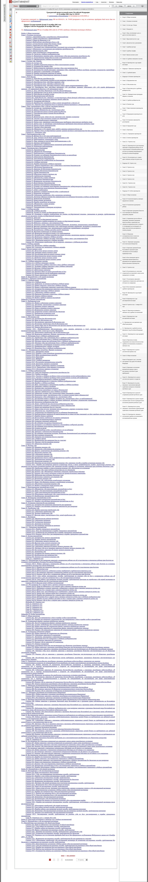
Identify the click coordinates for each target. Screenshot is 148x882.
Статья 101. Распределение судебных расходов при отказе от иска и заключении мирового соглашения (60, 235)
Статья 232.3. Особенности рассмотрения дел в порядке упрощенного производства (54, 532)
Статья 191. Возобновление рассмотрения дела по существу (46, 440)
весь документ (71, 855)
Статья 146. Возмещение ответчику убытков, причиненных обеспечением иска (52, 334)
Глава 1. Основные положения (31, 35)
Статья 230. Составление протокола (38, 522)
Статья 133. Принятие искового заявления (40, 306)
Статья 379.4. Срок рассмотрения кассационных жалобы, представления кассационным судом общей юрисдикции (64, 845)
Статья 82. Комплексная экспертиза (38, 198)
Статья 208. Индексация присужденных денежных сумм (44, 475)
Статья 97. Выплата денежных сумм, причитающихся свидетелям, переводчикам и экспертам (57, 228)
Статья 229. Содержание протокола (38, 520)
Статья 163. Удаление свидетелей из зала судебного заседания (46, 391)
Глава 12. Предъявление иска (30, 301)
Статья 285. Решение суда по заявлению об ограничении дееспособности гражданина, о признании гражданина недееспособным (68, 682)
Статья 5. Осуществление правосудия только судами (43, 44)
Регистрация (76, 2)
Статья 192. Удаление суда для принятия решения (42, 442)
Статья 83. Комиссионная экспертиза (38, 200)
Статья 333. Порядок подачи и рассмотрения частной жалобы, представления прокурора (56, 809)
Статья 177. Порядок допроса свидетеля (39, 416)
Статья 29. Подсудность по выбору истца (40, 94)
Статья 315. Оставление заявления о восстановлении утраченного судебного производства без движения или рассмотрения (67, 760)
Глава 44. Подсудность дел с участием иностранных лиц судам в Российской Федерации (131, 361)
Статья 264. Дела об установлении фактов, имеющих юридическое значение (51, 623)
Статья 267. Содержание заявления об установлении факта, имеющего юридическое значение (57, 628)
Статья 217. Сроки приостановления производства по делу (45, 492)
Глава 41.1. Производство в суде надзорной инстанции (133, 335)
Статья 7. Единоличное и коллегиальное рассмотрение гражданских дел (50, 49)
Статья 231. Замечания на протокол (38, 524)
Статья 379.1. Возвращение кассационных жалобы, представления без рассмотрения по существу (58, 838)
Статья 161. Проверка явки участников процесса (42, 388)
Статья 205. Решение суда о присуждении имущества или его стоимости (50, 470)
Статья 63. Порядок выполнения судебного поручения (43, 164)
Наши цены (119, 2)
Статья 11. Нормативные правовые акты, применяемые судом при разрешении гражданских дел (58, 56)
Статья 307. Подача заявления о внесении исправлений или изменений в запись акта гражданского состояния (62, 743)
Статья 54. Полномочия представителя (39, 146)
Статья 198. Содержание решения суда (39, 454)
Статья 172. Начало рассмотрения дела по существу (43, 407)
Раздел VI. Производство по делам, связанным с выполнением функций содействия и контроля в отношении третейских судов (131, 385)
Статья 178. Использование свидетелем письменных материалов (47, 417)
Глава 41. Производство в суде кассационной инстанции (39, 821)
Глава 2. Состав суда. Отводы (31, 61)
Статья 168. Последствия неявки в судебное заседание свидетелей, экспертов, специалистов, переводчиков (61, 400)
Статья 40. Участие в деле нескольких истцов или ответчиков (46, 118)
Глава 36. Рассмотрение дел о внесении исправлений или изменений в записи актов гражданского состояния (57, 741)
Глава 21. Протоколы (28, 517)
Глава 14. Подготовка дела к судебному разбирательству (40, 336)
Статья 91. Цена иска (33, 217)
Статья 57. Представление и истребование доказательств (45, 153)
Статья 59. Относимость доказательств (40, 157)
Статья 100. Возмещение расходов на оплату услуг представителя (48, 233)
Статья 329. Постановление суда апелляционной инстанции (46, 798)
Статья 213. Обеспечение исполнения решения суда (43, 484)
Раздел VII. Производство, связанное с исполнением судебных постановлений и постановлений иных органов (132, 416)
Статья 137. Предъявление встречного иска (40, 313)
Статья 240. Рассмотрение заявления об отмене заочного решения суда (50, 550)
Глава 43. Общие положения (129, 355)
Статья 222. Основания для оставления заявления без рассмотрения (48, 504)
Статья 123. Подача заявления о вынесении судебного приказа (46, 285)
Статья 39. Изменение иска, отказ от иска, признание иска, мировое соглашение (52, 117)
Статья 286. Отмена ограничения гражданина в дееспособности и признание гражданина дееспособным (61, 684)
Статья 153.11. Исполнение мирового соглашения (42, 369)
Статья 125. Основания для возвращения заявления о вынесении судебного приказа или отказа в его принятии (62, 289)
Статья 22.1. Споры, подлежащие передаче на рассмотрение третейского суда (52, 80)
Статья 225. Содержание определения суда (40, 511)
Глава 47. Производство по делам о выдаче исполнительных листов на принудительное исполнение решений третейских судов (133, 400)
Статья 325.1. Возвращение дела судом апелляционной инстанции (47, 784)
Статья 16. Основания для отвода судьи (39, 66)
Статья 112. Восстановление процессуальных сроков (43, 259)
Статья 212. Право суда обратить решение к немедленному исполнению (50, 482)
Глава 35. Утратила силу (34, 739)
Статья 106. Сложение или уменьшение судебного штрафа (45, 247)
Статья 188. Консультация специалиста (39, 435)
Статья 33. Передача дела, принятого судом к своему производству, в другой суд (52, 103)
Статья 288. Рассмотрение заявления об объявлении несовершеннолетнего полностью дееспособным (59, 689)
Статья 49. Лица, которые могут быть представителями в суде (47, 137)
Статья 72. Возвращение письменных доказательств (43, 181)
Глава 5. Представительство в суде (33, 134)
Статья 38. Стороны (33, 115)
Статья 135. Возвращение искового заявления (41, 310)
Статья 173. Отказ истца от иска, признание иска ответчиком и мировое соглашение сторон (57, 409)
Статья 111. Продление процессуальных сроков (41, 257)
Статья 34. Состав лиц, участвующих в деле (41, 108)
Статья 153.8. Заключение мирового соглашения (42, 364)
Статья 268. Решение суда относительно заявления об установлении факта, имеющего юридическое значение (62, 630)
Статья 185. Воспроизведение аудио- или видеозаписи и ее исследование (49, 430)
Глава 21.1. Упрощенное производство (33, 527)
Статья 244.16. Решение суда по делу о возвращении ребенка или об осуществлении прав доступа (58, 574)
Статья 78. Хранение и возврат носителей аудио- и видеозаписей (47, 191)
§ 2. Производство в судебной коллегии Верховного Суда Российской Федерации (132, 329)
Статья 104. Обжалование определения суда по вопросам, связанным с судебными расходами (57, 242)
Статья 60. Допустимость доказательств (40, 158)
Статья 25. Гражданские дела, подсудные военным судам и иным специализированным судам (57, 85)
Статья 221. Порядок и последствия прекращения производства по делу (50, 501)
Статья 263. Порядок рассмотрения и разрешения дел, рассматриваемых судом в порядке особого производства (63, 619)
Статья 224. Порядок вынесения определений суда (42, 510)
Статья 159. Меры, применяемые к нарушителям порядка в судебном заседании (52, 384)
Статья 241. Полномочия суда (36, 551)
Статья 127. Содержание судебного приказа (40, 292)
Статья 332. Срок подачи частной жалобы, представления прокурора (49, 807)
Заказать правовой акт (87, 2)
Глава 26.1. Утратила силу (34, 611)
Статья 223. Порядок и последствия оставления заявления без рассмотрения (51, 506)
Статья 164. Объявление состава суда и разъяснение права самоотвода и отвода (53, 393)
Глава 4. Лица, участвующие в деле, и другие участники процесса (42, 106)
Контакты (111, 2)
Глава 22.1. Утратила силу (34, 558)
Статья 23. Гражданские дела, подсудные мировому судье (45, 82)
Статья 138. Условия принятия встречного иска (42, 315)
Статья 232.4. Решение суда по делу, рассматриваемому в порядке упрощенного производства (57, 534)
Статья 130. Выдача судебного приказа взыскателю (43, 297)
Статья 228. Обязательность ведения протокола (42, 518)
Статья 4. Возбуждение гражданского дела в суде (42, 42)
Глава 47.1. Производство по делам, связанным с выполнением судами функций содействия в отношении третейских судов (133, 408)
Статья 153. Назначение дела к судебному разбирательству (46, 348)
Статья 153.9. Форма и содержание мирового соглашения (45, 365)
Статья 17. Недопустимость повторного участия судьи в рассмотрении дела (52, 68)
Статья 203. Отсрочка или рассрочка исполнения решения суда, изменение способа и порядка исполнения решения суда (65, 463)
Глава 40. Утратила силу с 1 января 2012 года (41, 818)
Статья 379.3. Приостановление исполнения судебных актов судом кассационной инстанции (56, 844)
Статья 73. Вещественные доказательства (40, 183)
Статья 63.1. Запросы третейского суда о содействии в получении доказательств (53, 165)
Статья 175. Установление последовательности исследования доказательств (52, 412)
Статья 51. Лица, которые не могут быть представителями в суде (48, 141)
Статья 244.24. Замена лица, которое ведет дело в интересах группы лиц (50, 593)
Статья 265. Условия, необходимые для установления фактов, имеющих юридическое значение (57, 624)
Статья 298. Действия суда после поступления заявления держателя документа (52, 729)
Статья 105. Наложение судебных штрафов (40, 245)
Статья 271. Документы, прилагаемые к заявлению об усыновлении (48, 637)
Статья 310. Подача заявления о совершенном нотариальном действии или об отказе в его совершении (60, 750)
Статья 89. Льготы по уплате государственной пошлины (45, 212)
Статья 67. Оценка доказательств (37, 172)
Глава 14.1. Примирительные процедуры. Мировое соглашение (41, 350)
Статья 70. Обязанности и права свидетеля (40, 177)
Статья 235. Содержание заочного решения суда (42, 541)
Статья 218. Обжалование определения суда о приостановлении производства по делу (54, 494)
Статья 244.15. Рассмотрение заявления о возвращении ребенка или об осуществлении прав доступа (59, 572)
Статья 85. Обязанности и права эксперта (40, 204)
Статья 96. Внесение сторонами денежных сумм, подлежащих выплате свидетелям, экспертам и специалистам (63, 226)
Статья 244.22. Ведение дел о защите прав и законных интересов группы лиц (51, 590)
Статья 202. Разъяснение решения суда (39, 461)
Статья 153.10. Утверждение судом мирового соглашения (45, 367)
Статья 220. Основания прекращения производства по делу (45, 499)
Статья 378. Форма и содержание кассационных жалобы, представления (50, 830)
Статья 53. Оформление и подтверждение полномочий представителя (49, 144)
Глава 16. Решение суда (29, 445)
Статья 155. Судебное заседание (37, 374)
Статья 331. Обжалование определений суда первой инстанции (47, 805)
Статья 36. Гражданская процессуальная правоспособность (46, 111)
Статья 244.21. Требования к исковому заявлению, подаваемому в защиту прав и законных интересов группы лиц (63, 588)
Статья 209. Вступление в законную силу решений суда (44, 477)
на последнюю (69, 859)
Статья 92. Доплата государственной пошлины (42, 219)
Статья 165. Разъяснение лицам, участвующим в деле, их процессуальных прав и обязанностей (57, 395)
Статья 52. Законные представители (38, 143)
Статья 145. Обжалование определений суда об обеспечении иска (47, 332)
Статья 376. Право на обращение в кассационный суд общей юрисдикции (50, 824)
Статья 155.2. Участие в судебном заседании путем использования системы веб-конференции (57, 377)
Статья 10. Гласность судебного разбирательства (43, 54)
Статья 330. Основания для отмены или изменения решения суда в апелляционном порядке (56, 800)
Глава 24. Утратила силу (34, 605)
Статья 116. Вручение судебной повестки (39, 268)
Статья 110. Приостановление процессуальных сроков (44, 256)
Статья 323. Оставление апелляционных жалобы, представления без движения (52, 779)
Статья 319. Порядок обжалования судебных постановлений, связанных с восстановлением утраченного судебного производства (69, 767)
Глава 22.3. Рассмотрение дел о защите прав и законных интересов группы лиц (47, 584)
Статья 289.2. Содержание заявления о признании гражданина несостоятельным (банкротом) (57, 696)
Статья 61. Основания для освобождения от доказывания (45, 160)
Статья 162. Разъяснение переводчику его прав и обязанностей (47, 390)
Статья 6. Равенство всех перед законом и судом (42, 45)
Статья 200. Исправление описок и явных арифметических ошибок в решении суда (53, 457)
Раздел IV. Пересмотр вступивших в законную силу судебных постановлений (46, 819)
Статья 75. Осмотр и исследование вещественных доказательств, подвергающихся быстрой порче (59, 186)
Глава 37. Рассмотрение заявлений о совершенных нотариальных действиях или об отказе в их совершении (56, 748)
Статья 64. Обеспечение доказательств (39, 167)
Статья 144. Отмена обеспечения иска (39, 327)
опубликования (35, 21)
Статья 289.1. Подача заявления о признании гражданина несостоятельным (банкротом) (56, 694)
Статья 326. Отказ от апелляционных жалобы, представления (47, 786)
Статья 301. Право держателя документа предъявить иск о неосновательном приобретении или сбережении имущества (66, 738)
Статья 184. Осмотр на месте (36, 428)
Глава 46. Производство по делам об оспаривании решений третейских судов (132, 393)
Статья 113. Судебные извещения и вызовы (40, 263)
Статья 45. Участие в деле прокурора (38, 127)
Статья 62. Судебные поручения (36, 162)
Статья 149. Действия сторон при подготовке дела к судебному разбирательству (53, 341)
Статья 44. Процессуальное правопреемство (40, 125)
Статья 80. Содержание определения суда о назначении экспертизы (48, 195)
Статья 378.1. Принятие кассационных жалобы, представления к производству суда (54, 831)
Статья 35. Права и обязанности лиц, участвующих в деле (45, 110)
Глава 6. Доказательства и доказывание (34, 148)
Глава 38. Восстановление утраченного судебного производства (42, 755)
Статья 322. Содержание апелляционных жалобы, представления (48, 778)
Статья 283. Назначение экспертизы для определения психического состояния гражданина (56, 675)
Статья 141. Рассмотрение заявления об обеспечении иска (45, 322)
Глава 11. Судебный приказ (30, 280)
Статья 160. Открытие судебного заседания (41, 386)
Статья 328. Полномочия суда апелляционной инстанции (44, 797)
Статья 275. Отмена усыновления (37, 644)
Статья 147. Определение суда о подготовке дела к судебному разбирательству (52, 337)
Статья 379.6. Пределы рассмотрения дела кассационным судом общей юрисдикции (53, 849)
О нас (97, 2)
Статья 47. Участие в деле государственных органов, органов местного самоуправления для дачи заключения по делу (65, 131)
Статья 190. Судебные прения (36, 438)
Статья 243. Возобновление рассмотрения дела (41, 555)
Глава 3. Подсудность (28, 77)
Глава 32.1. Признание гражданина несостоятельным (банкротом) (43, 692)
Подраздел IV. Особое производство (33, 614)
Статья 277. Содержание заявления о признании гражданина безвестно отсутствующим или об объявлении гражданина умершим (69, 649)
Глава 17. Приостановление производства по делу (37, 487)
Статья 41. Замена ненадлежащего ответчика (41, 120)
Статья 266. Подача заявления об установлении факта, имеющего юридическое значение (55, 626)
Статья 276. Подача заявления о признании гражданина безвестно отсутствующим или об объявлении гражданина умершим (67, 647)
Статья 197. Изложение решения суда (38, 452)
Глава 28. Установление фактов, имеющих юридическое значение (42, 621)
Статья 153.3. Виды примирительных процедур (41, 355)
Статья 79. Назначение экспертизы (38, 193)
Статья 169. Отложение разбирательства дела (42, 402)
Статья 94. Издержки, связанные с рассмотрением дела (44, 223)
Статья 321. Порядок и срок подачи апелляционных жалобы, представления (51, 776)
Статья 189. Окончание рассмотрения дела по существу (44, 437)
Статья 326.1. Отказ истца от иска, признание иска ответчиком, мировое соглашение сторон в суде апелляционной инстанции (68, 788)
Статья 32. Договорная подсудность (38, 101)
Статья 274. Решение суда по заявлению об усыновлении (44, 642)
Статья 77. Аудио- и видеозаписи (37, 190)
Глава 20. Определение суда (30, 508)
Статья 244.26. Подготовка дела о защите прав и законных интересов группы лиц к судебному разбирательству (63, 597)
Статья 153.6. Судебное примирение (38, 360)
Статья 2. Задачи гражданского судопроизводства (43, 38)
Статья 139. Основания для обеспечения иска (41, 318)
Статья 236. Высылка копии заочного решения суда (43, 543)
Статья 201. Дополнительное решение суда (40, 459)
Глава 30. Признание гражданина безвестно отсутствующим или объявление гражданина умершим (54, 645)
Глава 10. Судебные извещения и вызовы (34, 261)
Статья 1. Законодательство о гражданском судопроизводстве (47, 37)
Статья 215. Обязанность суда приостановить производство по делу (49, 489)
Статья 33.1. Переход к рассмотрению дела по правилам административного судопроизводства (58, 104)
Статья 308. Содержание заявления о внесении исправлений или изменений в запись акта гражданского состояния (64, 744)
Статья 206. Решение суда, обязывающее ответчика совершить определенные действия (55, 471)
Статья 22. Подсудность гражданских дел (40, 78)
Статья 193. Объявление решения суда (38, 444)
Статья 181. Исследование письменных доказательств (44, 423)
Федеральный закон (45, 19)
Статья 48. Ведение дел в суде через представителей (43, 136)
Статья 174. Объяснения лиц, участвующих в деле (42, 411)
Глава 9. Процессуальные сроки (31, 249)
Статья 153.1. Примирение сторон (37, 351)
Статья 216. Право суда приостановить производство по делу (46, 491)
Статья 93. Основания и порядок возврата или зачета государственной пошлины (53, 221)
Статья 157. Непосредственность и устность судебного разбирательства (51, 381)
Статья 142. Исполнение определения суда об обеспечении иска (47, 324)
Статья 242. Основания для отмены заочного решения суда (45, 553)
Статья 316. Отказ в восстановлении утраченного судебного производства (51, 762)
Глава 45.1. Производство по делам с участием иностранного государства (131, 378)
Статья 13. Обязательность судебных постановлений (44, 59)
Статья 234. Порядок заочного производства (41, 539)
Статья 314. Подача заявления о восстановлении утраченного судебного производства (54, 758)
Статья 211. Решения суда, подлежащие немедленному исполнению (48, 480)
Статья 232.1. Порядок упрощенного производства (43, 529)
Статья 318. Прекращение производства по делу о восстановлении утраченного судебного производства (60, 765)
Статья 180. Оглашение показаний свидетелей (41, 421)
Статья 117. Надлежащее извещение (38, 270)
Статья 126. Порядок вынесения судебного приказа (43, 291)
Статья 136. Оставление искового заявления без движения (45, 311)
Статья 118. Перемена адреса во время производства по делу (46, 271)
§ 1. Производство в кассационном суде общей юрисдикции (40, 823)
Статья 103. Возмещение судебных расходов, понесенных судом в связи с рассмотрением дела (57, 238)
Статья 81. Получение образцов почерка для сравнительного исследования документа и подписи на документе (62, 197)
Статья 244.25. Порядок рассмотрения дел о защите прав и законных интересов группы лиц (56, 595)
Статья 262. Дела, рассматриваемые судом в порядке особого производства (51, 618)
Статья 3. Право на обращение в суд (38, 40)
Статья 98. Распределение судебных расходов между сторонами (47, 230)
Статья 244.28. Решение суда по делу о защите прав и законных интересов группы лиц (54, 600)
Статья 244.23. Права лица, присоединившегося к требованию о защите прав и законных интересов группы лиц (63, 591)
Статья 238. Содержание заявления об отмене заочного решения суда (49, 546)
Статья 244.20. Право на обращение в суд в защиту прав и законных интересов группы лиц (56, 586)
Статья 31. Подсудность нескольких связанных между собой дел (47, 99)
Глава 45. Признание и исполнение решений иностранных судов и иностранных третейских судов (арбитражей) (131, 370)
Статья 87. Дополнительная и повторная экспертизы (43, 207)
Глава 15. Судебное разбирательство (33, 371)
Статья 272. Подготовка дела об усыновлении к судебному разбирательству (51, 638)
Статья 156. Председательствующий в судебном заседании (45, 379)
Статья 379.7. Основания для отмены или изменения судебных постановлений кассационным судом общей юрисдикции (65, 851)
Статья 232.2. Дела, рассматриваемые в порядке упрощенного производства (51, 531)
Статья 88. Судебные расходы (36, 211)
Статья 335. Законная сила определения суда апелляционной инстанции (49, 812)
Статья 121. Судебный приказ (36, 282)
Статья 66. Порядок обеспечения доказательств (42, 171)
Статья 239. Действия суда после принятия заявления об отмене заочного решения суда (55, 548)
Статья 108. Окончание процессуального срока (41, 252)
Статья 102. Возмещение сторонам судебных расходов (44, 237)
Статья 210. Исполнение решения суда (38, 478)
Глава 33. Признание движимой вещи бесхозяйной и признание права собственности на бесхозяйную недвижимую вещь (60, 699)
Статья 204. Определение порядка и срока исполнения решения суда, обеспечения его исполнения (58, 468)
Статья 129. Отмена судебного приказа (39, 296)
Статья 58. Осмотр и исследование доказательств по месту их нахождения (51, 155)
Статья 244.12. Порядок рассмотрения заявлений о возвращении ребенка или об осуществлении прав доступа (62, 567)
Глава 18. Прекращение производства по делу (36, 497)
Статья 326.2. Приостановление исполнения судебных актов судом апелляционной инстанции (57, 790)
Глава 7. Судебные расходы (30, 209)
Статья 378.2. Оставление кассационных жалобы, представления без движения (52, 833)
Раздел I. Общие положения (30, 33)
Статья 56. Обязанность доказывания (38, 151)
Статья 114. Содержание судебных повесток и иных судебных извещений (50, 264)
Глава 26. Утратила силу (34, 609)
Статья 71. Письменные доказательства (39, 179)
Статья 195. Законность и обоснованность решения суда (45, 449)
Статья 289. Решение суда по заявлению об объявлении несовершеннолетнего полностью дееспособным (60, 691)
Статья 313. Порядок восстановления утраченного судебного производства (51, 757)
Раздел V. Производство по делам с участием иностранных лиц (131, 350)
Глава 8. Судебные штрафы (30, 244)
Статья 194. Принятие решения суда (38, 447)
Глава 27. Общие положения (30, 616)
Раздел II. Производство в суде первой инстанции (37, 277)
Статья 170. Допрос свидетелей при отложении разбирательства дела (49, 404)
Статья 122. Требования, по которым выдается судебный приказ (47, 284)
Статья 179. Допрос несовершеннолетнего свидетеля (43, 419)
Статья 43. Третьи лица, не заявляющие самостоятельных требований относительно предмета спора (60, 124)
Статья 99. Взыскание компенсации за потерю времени (44, 231)
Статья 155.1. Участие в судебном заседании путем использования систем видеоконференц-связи (58, 376)
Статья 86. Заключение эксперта (37, 205)
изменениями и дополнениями (58, 16)
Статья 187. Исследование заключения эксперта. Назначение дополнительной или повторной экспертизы (61, 433)
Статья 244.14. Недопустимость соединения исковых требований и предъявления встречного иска (58, 571)
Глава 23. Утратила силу (34, 604)
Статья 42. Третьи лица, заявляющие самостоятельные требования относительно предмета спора (59, 122)
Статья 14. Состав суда (34, 63)
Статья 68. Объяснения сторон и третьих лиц (41, 174)
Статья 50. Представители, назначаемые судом (42, 139)
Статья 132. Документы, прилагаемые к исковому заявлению (46, 304)
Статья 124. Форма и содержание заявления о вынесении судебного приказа (51, 287)
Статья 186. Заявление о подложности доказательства (44, 431)
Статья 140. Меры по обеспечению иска (39, 320)
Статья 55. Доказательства (35, 150)
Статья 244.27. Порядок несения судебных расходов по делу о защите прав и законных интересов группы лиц (62, 598)
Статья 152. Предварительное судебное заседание (42, 346)
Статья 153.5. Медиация (34, 358)
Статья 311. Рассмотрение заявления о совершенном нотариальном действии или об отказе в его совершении (62, 751)
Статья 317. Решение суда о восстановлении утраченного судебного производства (53, 764)
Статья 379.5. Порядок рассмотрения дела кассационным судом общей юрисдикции (53, 847)
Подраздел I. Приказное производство (33, 278)
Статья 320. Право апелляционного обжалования (42, 772)
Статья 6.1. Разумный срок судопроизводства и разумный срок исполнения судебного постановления (59, 47)
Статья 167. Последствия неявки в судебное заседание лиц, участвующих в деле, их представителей (59, 398)
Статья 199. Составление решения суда (39, 456)
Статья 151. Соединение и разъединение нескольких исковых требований (50, 344)
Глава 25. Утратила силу (34, 607)
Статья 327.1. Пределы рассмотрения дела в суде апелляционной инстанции (51, 793)
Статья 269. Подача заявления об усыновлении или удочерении (46, 633)
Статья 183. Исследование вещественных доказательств (45, 426)
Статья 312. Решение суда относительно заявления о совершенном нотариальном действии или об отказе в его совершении (67, 753)
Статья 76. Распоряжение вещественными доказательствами (46, 188)
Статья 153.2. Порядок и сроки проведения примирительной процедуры (49, 353)
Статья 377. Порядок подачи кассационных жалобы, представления (48, 828)
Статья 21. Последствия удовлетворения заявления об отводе (46, 75)
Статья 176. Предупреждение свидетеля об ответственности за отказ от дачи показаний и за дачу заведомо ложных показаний (69, 414)
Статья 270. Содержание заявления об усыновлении (43, 635)
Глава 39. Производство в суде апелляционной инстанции (40, 771)
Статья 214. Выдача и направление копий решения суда (44, 485)
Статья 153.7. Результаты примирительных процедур (44, 362)
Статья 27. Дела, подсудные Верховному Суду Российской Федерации (49, 91)
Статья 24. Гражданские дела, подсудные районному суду (45, 84)
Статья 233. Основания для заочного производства (43, 537)
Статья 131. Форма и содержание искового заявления (43, 303)
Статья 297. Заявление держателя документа (41, 727)
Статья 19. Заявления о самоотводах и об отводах (43, 71)
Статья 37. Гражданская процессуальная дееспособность (45, 113)
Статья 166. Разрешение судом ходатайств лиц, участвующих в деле (49, 397)
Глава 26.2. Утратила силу (34, 612)
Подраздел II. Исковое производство (33, 299)
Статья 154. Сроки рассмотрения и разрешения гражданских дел (47, 372)
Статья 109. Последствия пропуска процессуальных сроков (45, 254)
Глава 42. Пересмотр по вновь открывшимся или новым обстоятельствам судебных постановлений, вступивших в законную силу (132, 342)
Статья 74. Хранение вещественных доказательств (43, 184)
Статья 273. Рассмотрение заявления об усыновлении (44, 640)
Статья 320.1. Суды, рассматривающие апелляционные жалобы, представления (52, 774)
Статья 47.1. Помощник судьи (36, 132)
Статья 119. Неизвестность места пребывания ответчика (45, 273)
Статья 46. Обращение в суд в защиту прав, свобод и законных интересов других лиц (54, 129)
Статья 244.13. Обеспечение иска (37, 569)
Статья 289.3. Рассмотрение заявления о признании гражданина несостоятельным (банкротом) (58, 698)
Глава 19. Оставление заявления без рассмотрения (38, 503)
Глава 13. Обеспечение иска (30, 317)
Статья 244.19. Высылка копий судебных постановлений (44, 583)
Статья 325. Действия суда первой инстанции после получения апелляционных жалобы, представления (60, 783)
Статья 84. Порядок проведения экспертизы (40, 202)
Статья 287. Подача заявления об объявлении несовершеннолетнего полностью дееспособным (57, 687)
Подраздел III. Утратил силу (35, 602)
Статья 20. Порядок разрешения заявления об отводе (43, 73)
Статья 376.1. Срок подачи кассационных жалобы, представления (48, 826)
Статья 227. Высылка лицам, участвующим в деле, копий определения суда (50, 515)
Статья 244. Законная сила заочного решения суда (42, 557)
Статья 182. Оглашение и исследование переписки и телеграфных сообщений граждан (54, 424)
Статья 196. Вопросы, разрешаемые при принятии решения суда (47, 451)
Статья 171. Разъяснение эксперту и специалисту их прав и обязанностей (50, 405)
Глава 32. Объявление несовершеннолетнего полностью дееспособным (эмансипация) (49, 685)
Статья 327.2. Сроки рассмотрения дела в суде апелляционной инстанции (50, 795)
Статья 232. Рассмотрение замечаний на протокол (43, 525)
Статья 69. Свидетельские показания (38, 176)
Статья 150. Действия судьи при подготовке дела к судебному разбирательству (52, 343)
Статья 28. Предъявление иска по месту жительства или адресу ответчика (51, 92)
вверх (62, 855)
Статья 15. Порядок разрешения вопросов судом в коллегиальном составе (50, 64)
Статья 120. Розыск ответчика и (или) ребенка (41, 275)
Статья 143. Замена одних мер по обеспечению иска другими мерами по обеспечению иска (55, 325)
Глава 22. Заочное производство (31, 536)
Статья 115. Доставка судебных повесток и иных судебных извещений (49, 266)
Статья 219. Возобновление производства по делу (42, 496)
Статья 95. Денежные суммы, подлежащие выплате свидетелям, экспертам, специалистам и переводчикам (62, 224)
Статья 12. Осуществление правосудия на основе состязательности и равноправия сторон (56, 57)
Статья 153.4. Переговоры (35, 357)
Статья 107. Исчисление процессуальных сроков (42, 251)
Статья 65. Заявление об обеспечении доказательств (43, 169)
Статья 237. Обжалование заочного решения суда (42, 544)
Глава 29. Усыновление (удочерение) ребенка (35, 631)
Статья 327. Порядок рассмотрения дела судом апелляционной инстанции (50, 791)
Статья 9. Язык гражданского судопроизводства (42, 52)
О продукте (103, 2)
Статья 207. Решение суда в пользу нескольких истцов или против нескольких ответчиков (55, 473)
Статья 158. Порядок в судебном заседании (40, 383)
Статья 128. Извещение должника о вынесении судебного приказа (47, 294)
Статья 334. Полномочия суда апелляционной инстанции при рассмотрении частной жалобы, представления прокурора (66, 811)
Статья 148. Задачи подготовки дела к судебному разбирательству (48, 339)
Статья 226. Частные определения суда (39, 513)
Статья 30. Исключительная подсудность (40, 96)
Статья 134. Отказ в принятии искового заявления (43, 308)
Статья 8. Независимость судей (36, 51)
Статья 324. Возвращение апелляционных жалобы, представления (48, 781)
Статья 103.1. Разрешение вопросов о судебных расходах (45, 240)
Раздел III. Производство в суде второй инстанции (38, 769)
